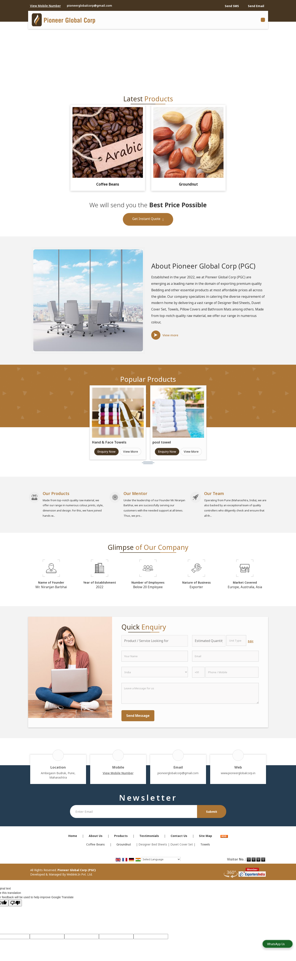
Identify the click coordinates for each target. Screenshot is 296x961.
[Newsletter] (133, 814)
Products (121, 838)
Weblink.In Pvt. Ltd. (79, 877)
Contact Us (179, 838)
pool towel (161, 442)
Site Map (205, 838)
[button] (45, 6)
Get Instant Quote (148, 219)
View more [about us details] (170, 335)
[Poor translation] (15, 905)
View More (130, 451)
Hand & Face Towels (109, 442)
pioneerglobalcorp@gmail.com (89, 6)
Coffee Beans (107, 184)
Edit (251, 644)
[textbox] (236, 643)
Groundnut (188, 184)
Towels (205, 847)
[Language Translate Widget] (161, 861)
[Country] (154, 674)
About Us (95, 838)
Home (72, 838)
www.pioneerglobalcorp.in (238, 776)
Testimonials (149, 838)
